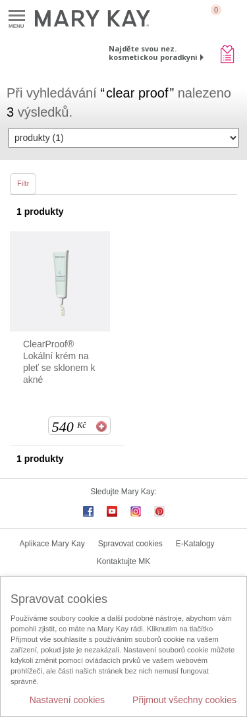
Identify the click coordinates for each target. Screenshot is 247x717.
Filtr (23, 183)
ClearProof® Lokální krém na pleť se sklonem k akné (59, 362)
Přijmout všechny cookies (184, 700)
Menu (17, 16)
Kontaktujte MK (123, 561)
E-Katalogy (195, 543)
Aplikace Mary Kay (51, 543)
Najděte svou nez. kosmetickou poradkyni (153, 52)
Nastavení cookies (67, 700)
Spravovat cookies (130, 543)
